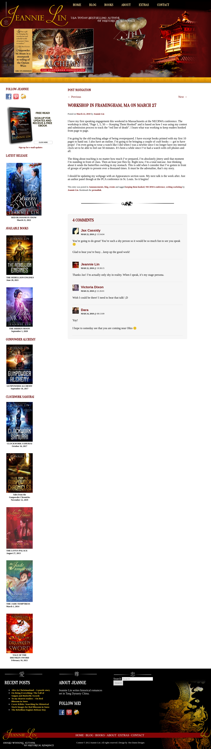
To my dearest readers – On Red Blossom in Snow (27, 700)
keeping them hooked (134, 187)
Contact (163, 5)
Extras (144, 5)
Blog (92, 5)
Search (117, 678)
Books (108, 5)
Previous (74, 96)
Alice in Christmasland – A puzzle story (30, 690)
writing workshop (174, 187)
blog (106, 187)
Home (77, 5)
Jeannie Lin (99, 114)
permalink (96, 190)
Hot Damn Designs (136, 742)
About (126, 5)
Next (182, 96)
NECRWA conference (155, 187)
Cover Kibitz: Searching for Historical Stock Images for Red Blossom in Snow (30, 705)
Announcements (96, 187)
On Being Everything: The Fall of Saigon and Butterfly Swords (27, 694)
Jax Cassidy (90, 230)
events (112, 187)
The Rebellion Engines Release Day (28, 709)
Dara (84, 310)
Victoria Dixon (92, 287)
